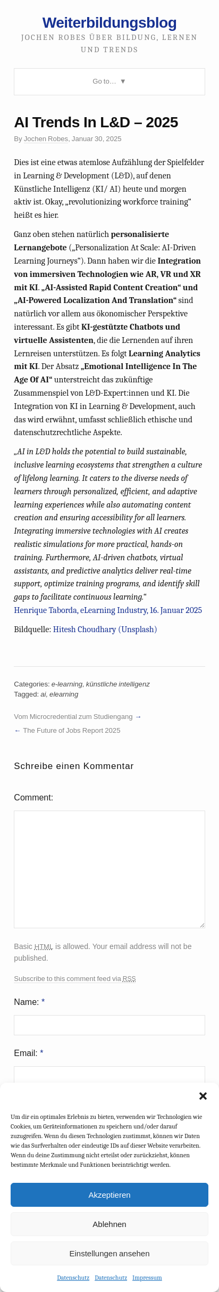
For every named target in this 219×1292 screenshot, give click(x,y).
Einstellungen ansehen (109, 1253)
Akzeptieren (109, 1194)
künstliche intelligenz (118, 684)
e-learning (67, 684)
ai (43, 694)
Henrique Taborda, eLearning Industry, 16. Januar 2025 (108, 610)
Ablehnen (109, 1224)
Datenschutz (73, 1277)
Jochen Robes (46, 139)
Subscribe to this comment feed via (75, 979)
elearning (63, 694)
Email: (28, 1053)
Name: (29, 1002)
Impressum (147, 1277)
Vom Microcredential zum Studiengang (73, 717)
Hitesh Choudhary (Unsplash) (105, 629)
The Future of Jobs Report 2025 (71, 730)
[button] (203, 1096)
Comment (32, 797)
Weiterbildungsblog (110, 22)
